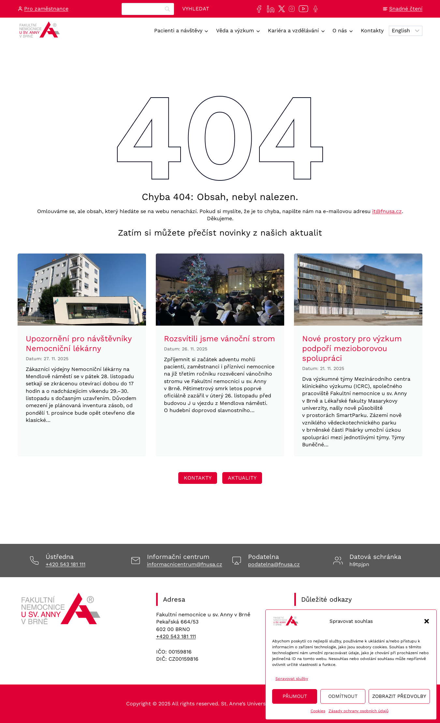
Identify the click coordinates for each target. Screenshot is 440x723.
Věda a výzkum (235, 30)
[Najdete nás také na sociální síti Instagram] (290, 9)
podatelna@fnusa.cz (274, 564)
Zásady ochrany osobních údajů (359, 711)
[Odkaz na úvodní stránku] (62, 610)
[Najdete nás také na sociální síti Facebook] (257, 9)
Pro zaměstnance (46, 9)
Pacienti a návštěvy (178, 30)
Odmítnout (343, 696)
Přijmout (295, 696)
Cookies (318, 711)
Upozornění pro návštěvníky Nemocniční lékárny (78, 343)
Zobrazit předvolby (399, 696)
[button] (426, 621)
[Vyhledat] (196, 9)
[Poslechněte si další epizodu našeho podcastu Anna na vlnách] (314, 9)
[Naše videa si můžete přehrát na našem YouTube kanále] (302, 9)
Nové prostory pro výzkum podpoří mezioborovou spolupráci (352, 348)
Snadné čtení (405, 9)
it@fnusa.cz (387, 211)
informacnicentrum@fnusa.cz (184, 564)
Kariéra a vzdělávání (293, 30)
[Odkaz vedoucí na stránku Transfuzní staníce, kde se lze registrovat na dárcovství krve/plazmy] (197, 478)
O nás (339, 30)
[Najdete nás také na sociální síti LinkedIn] (269, 9)
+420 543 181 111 (65, 564)
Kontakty (372, 30)
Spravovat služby (291, 678)
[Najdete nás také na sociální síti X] (280, 9)
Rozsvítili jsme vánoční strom (219, 338)
